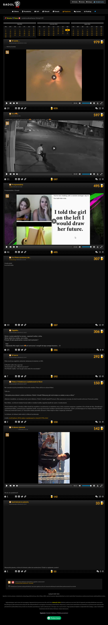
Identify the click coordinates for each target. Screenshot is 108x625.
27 (24, 35)
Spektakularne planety (20, 502)
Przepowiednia (17, 184)
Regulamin (43, 613)
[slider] (44, 103)
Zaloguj (89, 2)
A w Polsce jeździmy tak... (21, 257)
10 (10, 31)
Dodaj (74, 2)
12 (19, 31)
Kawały (56, 11)
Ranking (87, 11)
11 (15, 31)
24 (10, 35)
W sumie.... (16, 41)
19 (19, 33)
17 (10, 33)
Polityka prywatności (62, 613)
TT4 (10, 116)
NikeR (10, 186)
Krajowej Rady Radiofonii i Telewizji (24, 583)
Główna (15, 11)
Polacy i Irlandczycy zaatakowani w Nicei (27, 382)
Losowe (77, 11)
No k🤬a (15, 114)
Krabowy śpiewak (18, 427)
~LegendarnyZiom (13, 429)
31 (10, 37)
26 (19, 35)
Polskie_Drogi (12, 259)
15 (33, 31)
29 (33, 35)
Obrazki (45, 11)
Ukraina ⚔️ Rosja (12, 18)
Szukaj (81, 2)
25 (15, 35)
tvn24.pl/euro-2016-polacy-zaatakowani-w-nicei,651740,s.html (28, 418)
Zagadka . (15, 330)
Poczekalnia (26, 11)
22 (33, 33)
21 (29, 33)
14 (29, 31)
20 (24, 33)
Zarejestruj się (99, 2)
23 (5, 35)
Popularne (67, 11)
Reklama (54, 613)
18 (15, 33)
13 (24, 31)
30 (5, 37)
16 (5, 33)
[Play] (6, 103)
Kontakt (49, 613)
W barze (15, 355)
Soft (36, 11)
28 (29, 35)
